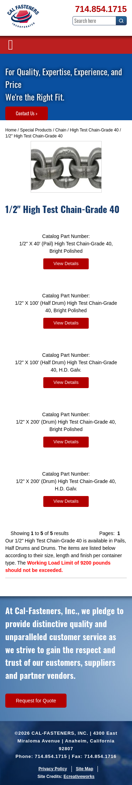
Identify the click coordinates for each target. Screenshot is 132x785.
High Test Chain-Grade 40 (94, 130)
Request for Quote (36, 700)
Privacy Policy (52, 768)
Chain (60, 130)
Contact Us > (26, 113)
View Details (66, 263)
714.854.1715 (101, 9)
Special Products (36, 130)
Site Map (84, 768)
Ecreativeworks (78, 776)
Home (11, 130)
